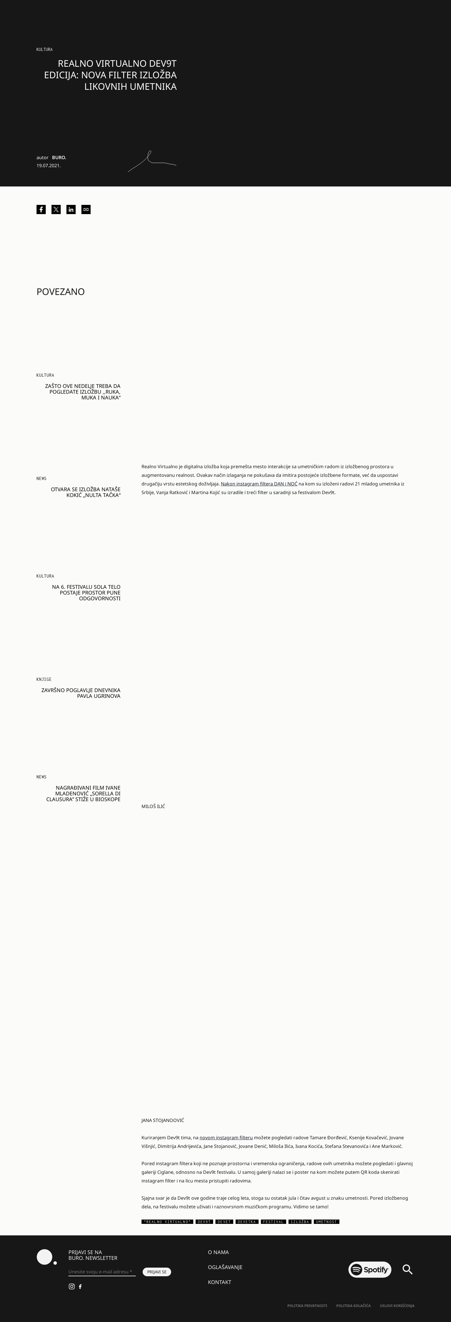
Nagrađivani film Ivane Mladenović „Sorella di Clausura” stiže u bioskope (83, 793)
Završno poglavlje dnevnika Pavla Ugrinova (81, 693)
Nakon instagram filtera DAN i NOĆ (259, 484)
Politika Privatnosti (307, 1305)
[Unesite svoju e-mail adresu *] (102, 1272)
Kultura (45, 49)
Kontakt (219, 1282)
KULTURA (45, 375)
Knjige (44, 679)
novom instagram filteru (226, 1137)
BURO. (59, 157)
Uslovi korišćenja (397, 1305)
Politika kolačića (353, 1305)
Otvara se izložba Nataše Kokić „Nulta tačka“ (86, 492)
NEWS (42, 478)
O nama (218, 1252)
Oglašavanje (225, 1267)
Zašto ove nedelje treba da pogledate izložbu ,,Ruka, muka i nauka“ (83, 391)
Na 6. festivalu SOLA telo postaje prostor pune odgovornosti (86, 592)
